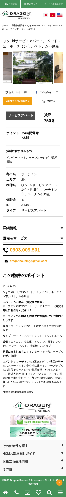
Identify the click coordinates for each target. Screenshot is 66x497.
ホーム (5, 25)
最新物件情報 (18, 25)
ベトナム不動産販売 (53, 4)
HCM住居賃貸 (10, 4)
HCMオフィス (30, 4)
